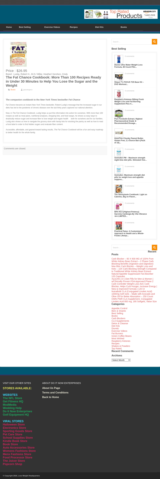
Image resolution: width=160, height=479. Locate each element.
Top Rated (117, 348)
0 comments (129, 56)
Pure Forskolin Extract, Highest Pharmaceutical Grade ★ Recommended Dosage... (128, 121)
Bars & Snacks (119, 311)
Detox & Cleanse (120, 323)
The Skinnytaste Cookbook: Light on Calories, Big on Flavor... (130, 195)
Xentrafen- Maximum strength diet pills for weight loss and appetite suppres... (129, 177)
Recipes (74, 27)
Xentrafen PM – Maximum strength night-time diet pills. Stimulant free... (130, 159)
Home (9, 27)
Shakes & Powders (121, 346)
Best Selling (25, 27)
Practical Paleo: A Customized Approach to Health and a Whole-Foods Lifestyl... (129, 233)
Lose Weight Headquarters (29, 476)
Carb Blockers (118, 318)
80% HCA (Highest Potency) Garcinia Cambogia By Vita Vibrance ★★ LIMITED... (130, 214)
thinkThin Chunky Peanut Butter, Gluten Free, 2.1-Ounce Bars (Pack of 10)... (129, 140)
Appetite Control (119, 308)
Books (124, 27)
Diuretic (115, 328)
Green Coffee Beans (121, 336)
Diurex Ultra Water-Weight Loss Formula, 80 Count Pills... (128, 66)
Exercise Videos (52, 27)
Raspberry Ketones (121, 341)
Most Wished (118, 338)
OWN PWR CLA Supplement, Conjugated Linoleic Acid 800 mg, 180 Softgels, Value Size (134, 300)
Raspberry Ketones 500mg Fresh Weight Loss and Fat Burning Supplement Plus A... (129, 101)
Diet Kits (99, 27)
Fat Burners (117, 333)
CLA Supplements (120, 321)
